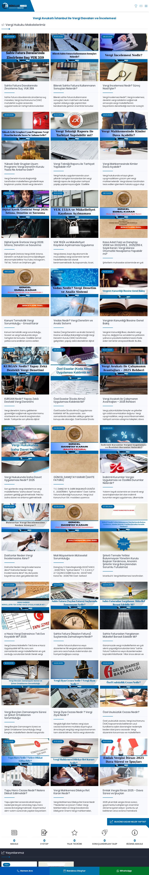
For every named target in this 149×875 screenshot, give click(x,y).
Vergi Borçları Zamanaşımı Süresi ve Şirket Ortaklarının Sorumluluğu (25, 715)
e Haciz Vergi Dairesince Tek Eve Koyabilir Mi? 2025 (24, 635)
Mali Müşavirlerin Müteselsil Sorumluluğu (70, 557)
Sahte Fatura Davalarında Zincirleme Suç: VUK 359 (20, 87)
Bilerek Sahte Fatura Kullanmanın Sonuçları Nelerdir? (74, 87)
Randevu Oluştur (74, 870)
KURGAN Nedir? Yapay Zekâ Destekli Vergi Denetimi (21, 400)
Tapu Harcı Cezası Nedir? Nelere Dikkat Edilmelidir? (24, 792)
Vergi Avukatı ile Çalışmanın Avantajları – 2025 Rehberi (120, 400)
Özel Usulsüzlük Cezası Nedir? (121, 712)
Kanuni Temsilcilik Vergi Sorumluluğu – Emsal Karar (21, 322)
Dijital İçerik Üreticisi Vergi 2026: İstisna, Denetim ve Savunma (24, 243)
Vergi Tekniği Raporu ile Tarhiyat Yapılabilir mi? (74, 165)
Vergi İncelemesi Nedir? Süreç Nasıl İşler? (121, 87)
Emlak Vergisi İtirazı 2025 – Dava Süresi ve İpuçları (123, 792)
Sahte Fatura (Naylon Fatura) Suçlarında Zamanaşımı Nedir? (73, 635)
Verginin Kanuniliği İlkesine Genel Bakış (123, 322)
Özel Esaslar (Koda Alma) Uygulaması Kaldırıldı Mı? (69, 400)
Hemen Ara (25, 870)
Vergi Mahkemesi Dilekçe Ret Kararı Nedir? (72, 792)
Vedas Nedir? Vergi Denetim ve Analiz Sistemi (73, 322)
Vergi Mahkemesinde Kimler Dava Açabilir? (120, 165)
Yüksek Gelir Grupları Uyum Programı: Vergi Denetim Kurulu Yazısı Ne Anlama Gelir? (24, 166)
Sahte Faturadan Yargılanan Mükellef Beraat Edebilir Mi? (121, 635)
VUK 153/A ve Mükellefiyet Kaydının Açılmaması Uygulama (74, 243)
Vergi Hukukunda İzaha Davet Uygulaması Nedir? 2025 (23, 478)
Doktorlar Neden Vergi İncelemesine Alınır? (18, 557)
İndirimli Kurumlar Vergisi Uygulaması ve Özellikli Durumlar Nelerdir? (123, 480)
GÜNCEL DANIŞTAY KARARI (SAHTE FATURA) (74, 478)
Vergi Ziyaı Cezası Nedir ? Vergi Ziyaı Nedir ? (73, 713)
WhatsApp (124, 870)
